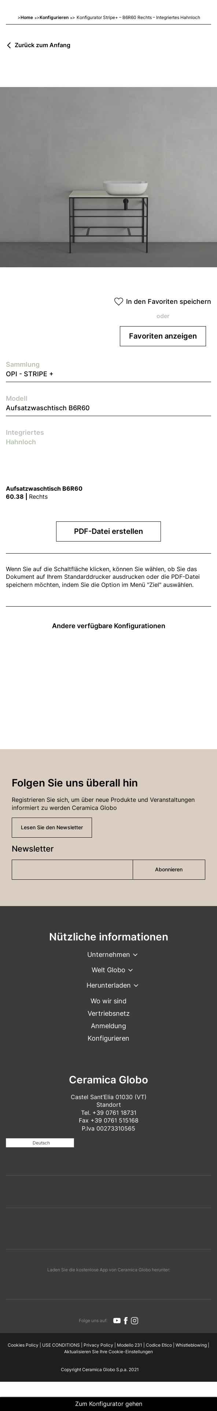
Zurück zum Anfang (42, 45)
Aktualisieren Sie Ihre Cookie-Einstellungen (108, 1351)
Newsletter (33, 848)
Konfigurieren (54, 17)
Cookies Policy (23, 1345)
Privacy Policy (98, 1345)
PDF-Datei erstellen (108, 531)
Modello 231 (129, 1345)
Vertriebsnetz (109, 1013)
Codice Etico (159, 1345)
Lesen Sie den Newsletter (52, 827)
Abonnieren (169, 869)
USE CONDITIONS (61, 1345)
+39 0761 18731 (114, 1112)
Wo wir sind (108, 1001)
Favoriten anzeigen (163, 336)
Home (27, 17)
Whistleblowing (191, 1345)
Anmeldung (108, 1026)
